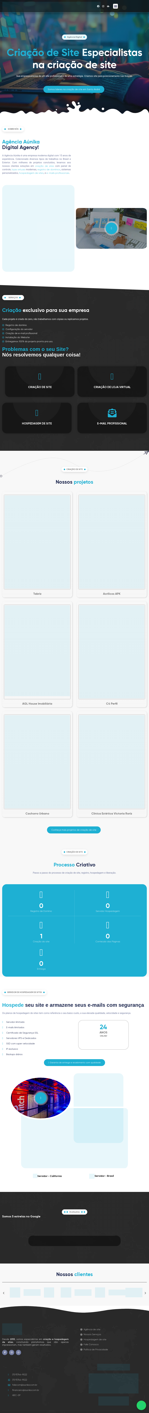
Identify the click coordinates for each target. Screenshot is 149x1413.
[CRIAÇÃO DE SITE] (40, 376)
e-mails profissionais (57, 173)
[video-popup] (111, 228)
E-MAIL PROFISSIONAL (112, 423)
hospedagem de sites (31, 173)
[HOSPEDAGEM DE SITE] (37, 413)
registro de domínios (48, 169)
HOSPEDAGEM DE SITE (37, 423)
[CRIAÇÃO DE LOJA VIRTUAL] (112, 376)
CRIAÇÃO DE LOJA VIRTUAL (112, 387)
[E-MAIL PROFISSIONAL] (112, 413)
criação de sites (44, 166)
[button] (115, 6)
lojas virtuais (18, 169)
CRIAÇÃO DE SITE (40, 387)
